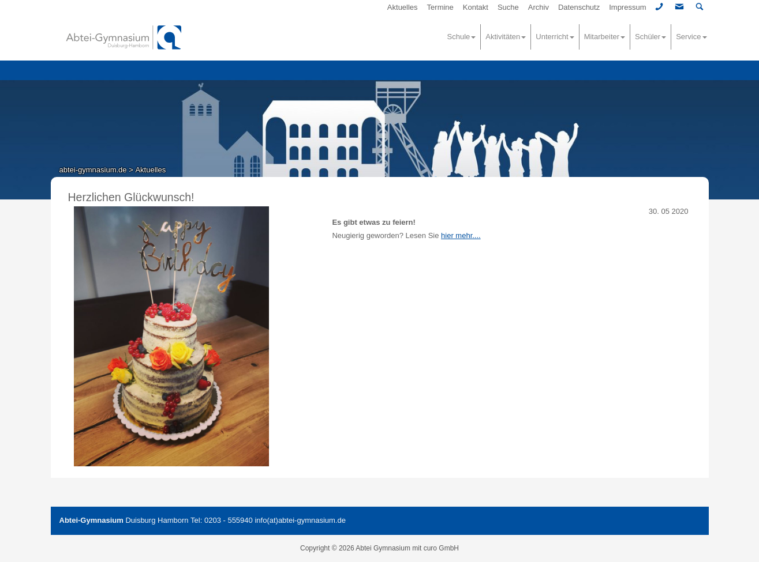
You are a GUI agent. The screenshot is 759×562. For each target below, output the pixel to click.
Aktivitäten (505, 36)
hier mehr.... (461, 235)
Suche (508, 7)
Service (691, 36)
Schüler (650, 36)
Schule (461, 36)
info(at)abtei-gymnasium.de (300, 520)
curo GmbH (441, 548)
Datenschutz (579, 7)
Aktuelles (402, 7)
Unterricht (555, 36)
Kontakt (475, 7)
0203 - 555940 (228, 520)
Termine (440, 7)
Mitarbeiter (604, 36)
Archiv (538, 7)
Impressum (627, 7)
